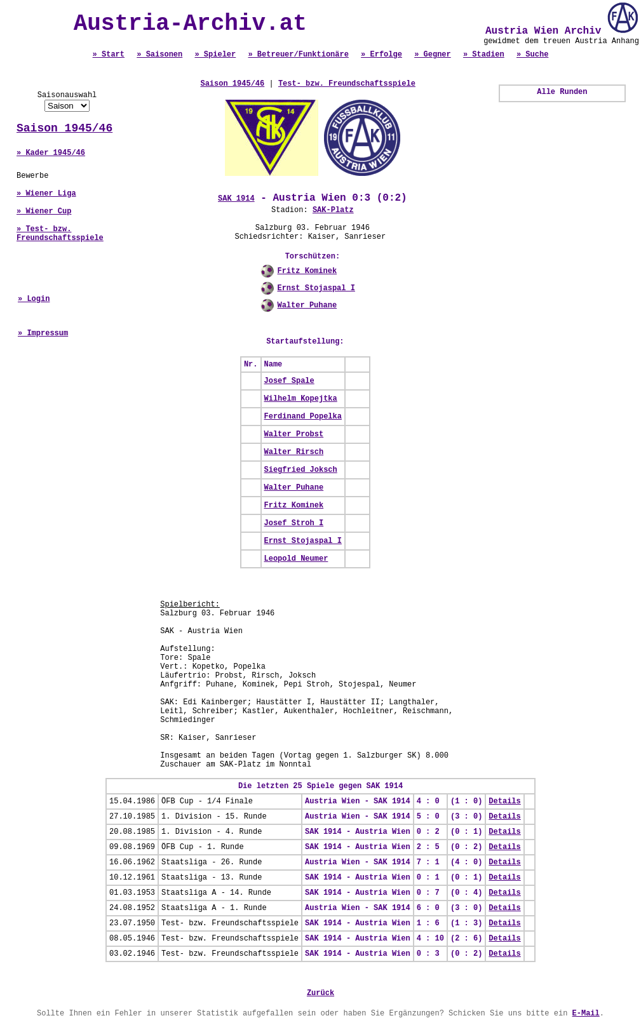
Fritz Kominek (307, 271)
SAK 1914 (236, 198)
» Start (109, 54)
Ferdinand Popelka (303, 416)
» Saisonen (159, 54)
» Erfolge (381, 54)
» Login (34, 299)
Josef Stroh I (294, 523)
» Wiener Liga (46, 193)
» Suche (532, 54)
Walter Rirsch (294, 452)
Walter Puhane (307, 305)
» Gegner (432, 54)
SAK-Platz (333, 210)
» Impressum (43, 333)
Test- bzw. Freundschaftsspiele (346, 83)
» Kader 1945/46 (51, 153)
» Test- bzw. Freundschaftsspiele (60, 234)
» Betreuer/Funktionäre (298, 54)
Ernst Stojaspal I (315, 288)
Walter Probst (294, 434)
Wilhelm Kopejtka (300, 398)
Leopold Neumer (296, 558)
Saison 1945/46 (64, 128)
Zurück (320, 993)
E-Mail (586, 1013)
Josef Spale (289, 381)
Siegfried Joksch (300, 469)
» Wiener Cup (44, 211)
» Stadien (483, 54)
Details (504, 801)
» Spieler (215, 54)
